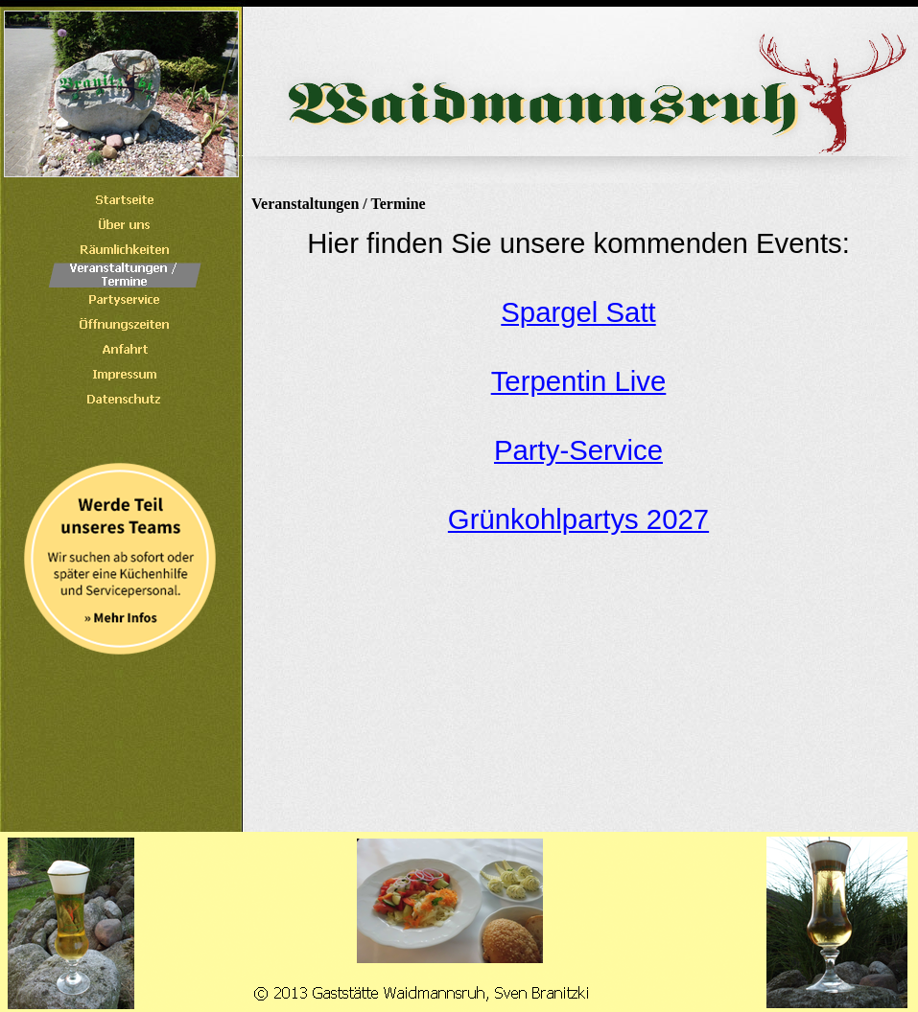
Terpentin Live (579, 381)
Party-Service (578, 450)
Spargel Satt (578, 312)
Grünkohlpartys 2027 (578, 519)
